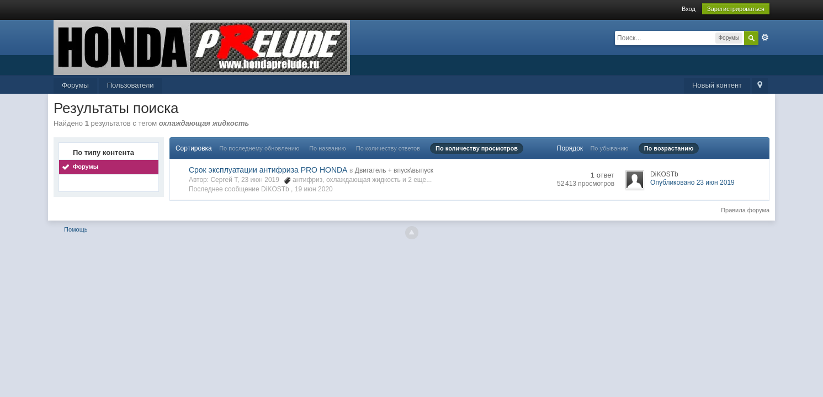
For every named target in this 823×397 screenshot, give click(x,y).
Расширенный (765, 37)
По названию (327, 148)
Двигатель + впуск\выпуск (394, 170)
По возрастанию (669, 148)
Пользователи (130, 85)
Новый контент (717, 85)
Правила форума (745, 210)
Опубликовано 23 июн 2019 (692, 182)
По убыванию (609, 148)
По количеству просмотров (477, 148)
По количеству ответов (388, 148)
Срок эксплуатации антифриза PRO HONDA (268, 169)
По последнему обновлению (259, 148)
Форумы (75, 85)
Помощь (76, 229)
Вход (688, 9)
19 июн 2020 (314, 189)
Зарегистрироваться (735, 9)
